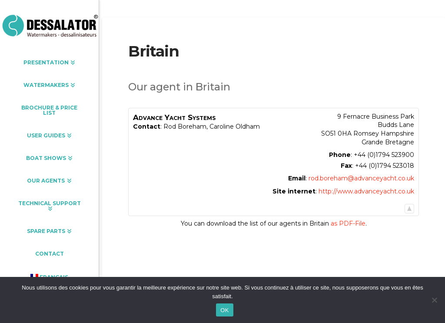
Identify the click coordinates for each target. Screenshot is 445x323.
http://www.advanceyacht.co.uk (366, 191)
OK (224, 310)
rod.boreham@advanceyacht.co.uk (361, 178)
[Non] (434, 300)
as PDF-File (348, 223)
